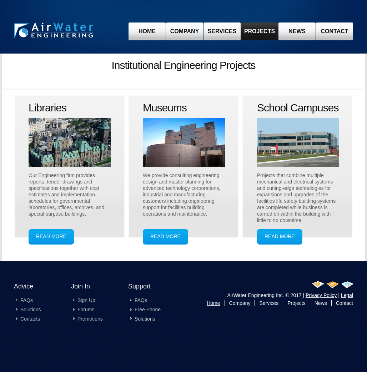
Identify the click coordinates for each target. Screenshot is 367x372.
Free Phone (148, 309)
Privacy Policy (321, 295)
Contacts (30, 319)
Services (222, 31)
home (147, 31)
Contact (344, 303)
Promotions (90, 319)
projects (259, 31)
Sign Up (86, 300)
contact (334, 31)
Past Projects (54, 31)
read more (51, 236)
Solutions (30, 309)
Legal (347, 295)
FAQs (26, 300)
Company (184, 31)
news (297, 31)
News (321, 303)
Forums (85, 309)
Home (213, 303)
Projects (296, 303)
